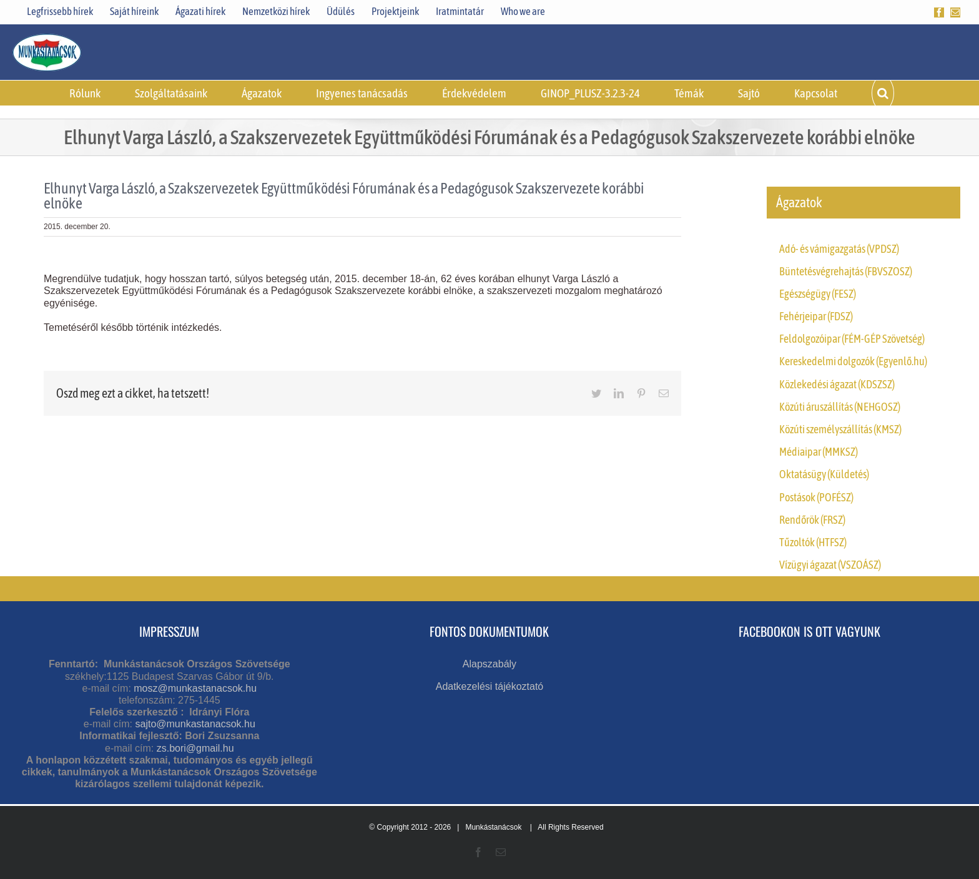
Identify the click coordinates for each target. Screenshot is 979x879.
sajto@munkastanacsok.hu (195, 724)
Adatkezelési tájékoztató (490, 686)
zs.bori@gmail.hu (195, 748)
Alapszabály (489, 664)
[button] (882, 93)
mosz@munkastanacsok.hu (195, 688)
